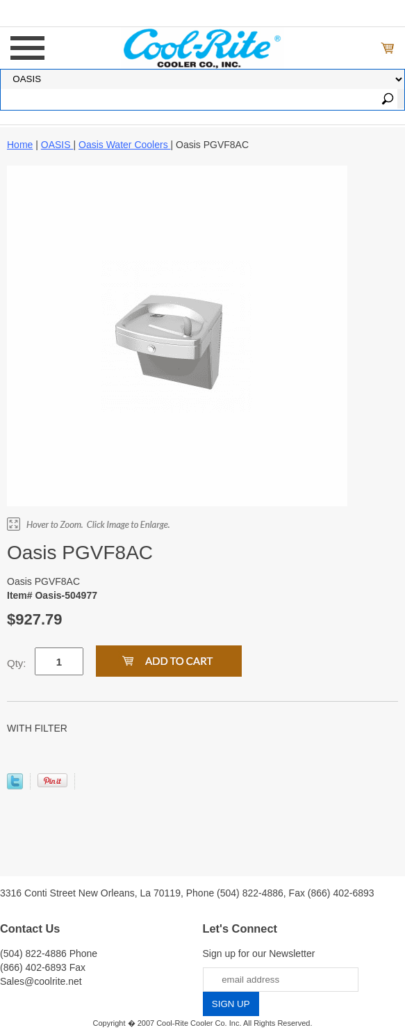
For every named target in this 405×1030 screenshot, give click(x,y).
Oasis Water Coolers (124, 144)
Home (20, 144)
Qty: (16, 663)
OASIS (57, 144)
